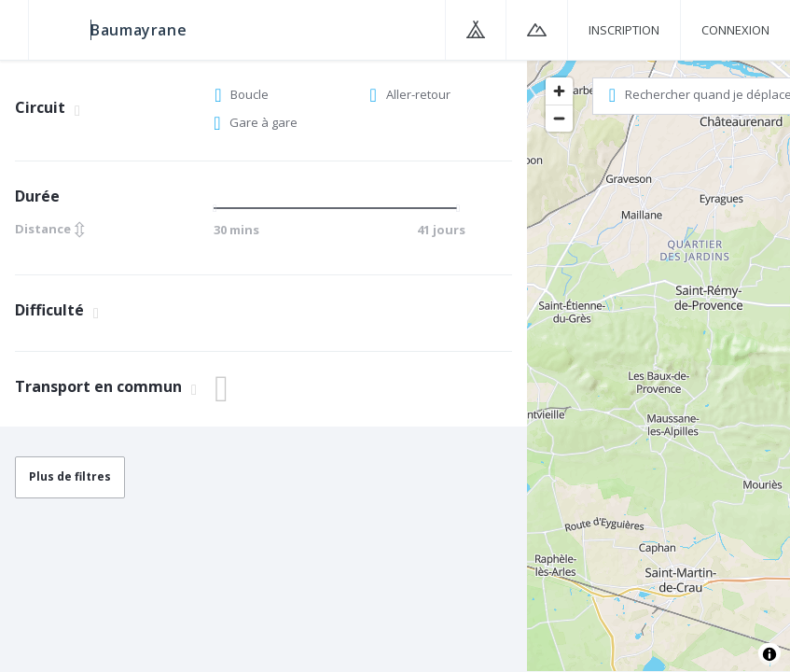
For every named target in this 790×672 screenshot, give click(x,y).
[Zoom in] (559, 91)
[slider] (220, 208)
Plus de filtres (70, 476)
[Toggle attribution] (769, 654)
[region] (658, 365)
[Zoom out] (559, 118)
